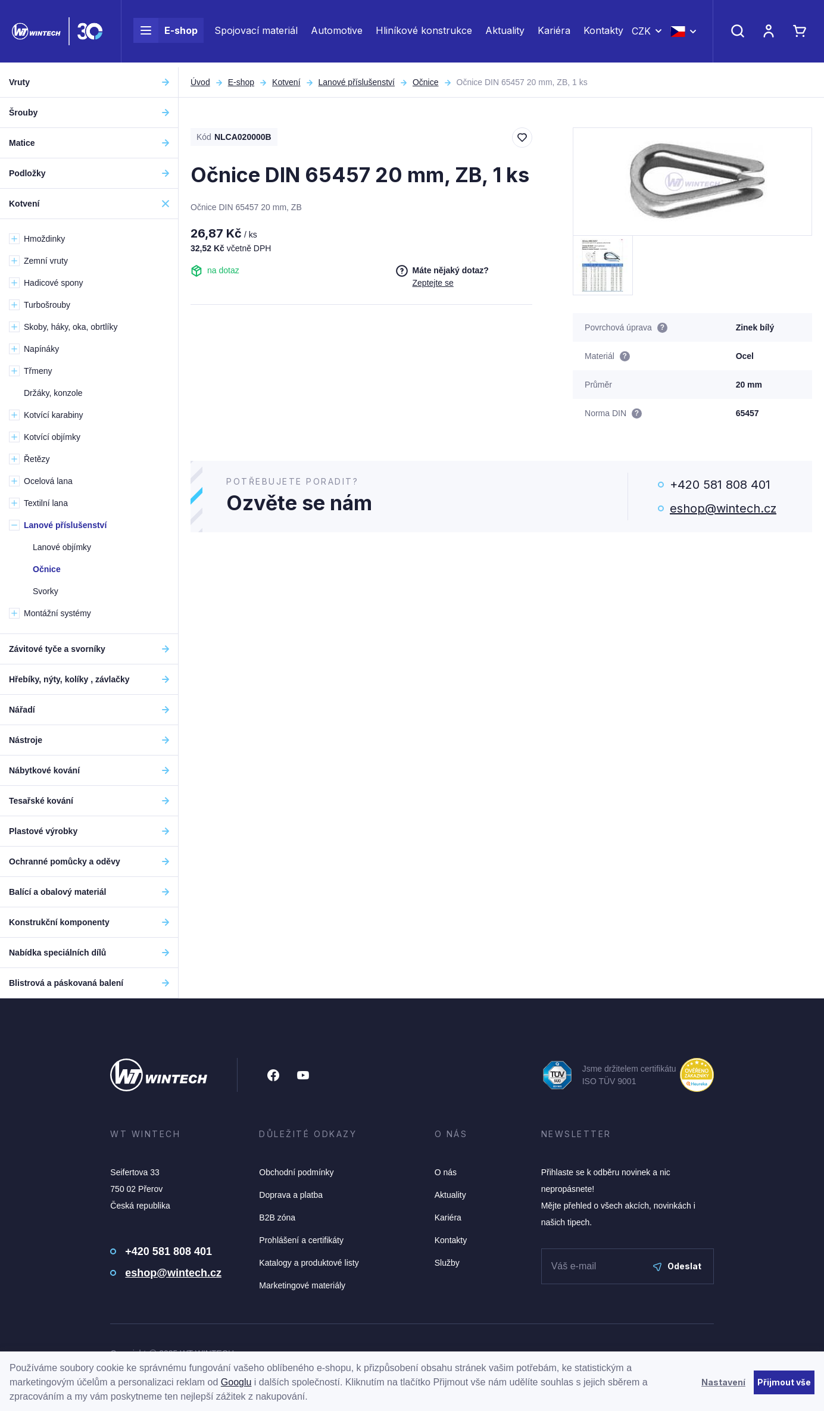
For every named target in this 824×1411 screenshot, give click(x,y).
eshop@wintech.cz (723, 508)
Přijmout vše (784, 1382)
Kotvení (286, 82)
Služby (447, 1263)
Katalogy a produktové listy (308, 1263)
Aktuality (505, 33)
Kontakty (603, 33)
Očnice (426, 82)
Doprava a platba (291, 1195)
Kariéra (554, 33)
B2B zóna (277, 1217)
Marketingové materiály (302, 1285)
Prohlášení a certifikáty (301, 1240)
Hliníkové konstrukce (424, 33)
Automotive (337, 33)
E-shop (165, 33)
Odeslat (677, 1266)
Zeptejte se (433, 283)
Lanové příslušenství (357, 82)
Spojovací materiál (256, 33)
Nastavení (723, 1382)
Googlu (236, 1382)
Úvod (200, 82)
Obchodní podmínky (296, 1172)
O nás (446, 1172)
